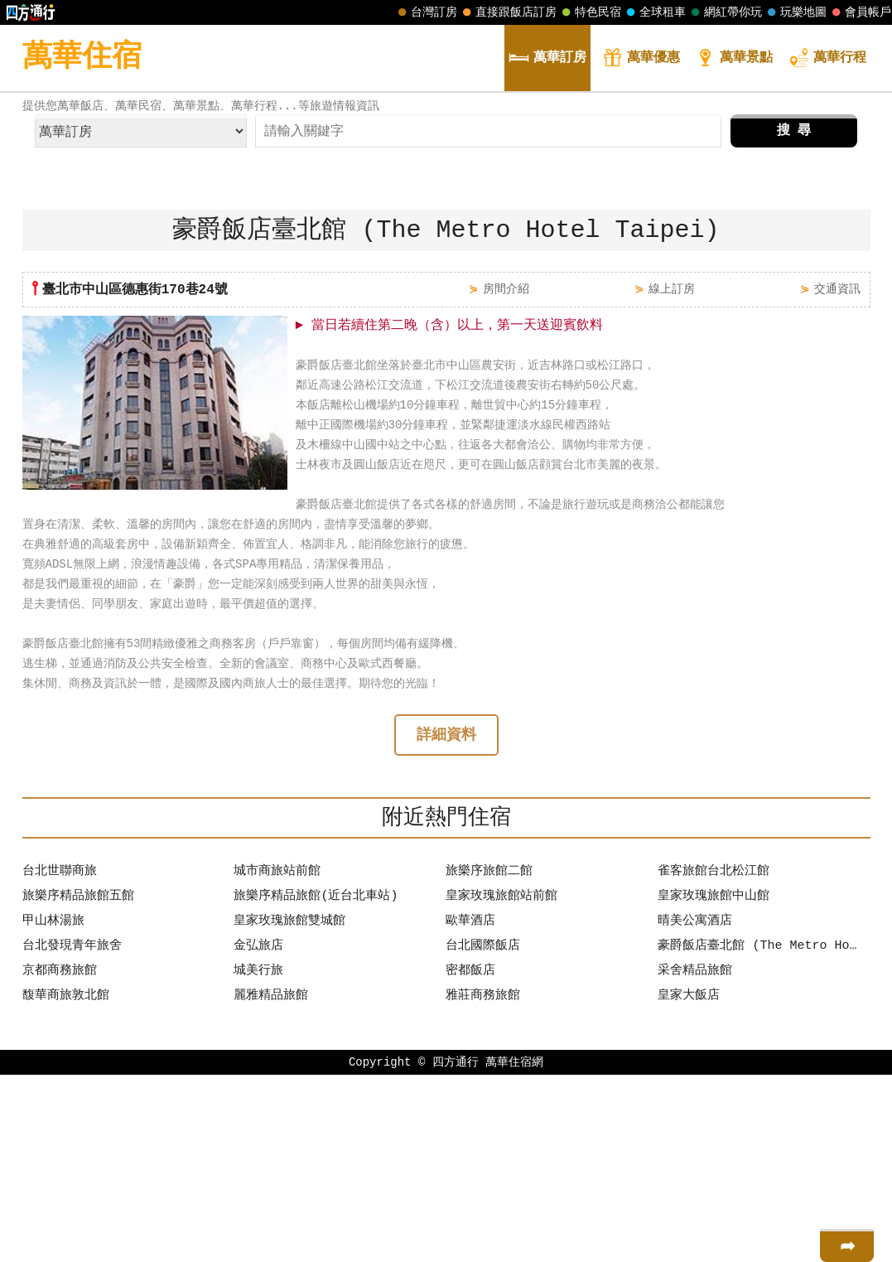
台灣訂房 (425, 12)
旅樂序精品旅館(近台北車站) (316, 1084)
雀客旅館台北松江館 (713, 1059)
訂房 (547, 59)
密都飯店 (470, 1158)
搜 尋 (794, 316)
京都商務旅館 (59, 1158)
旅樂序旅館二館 (489, 1059)
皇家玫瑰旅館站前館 (501, 1084)
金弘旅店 (258, 1133)
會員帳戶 (859, 12)
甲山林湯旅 (53, 1108)
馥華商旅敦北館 (65, 1183)
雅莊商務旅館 (483, 1183)
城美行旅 (258, 1158)
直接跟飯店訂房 (508, 12)
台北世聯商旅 (59, 1059)
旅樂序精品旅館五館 (78, 1084)
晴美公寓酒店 (695, 1108)
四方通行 (455, 1249)
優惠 (641, 59)
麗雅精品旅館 (271, 1183)
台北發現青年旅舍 (72, 1133)
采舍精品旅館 (695, 1158)
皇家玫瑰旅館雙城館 (289, 1108)
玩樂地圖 (795, 12)
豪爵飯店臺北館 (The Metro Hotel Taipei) (759, 1133)
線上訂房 (672, 474)
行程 (827, 59)
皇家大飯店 (689, 1183)
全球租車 (654, 12)
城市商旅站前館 (277, 1059)
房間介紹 (506, 474)
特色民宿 (589, 12)
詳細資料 (446, 922)
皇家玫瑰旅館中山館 (713, 1084)
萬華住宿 (82, 57)
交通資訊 (837, 474)
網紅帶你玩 (724, 12)
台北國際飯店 (483, 1133)
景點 (734, 59)
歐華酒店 (470, 1108)
